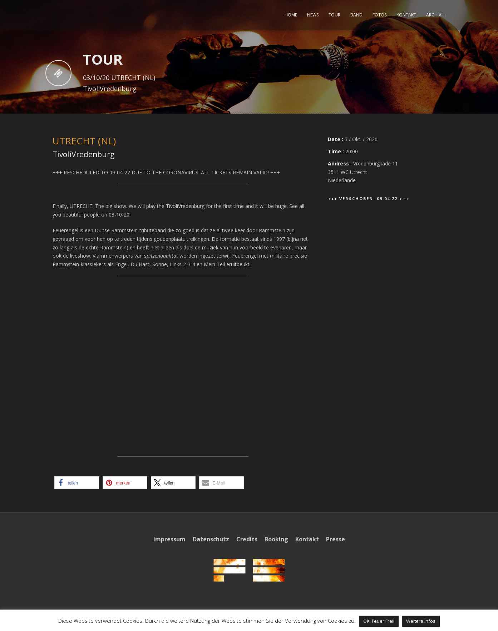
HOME (291, 15)
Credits (246, 539)
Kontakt (307, 539)
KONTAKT (406, 15)
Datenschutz (211, 539)
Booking (276, 539)
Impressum (169, 539)
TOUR (334, 15)
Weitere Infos (420, 621)
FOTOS (379, 15)
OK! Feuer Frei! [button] (378, 621)
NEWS (313, 15)
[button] (76, 482)
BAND (356, 15)
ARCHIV (433, 15)
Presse (335, 539)
